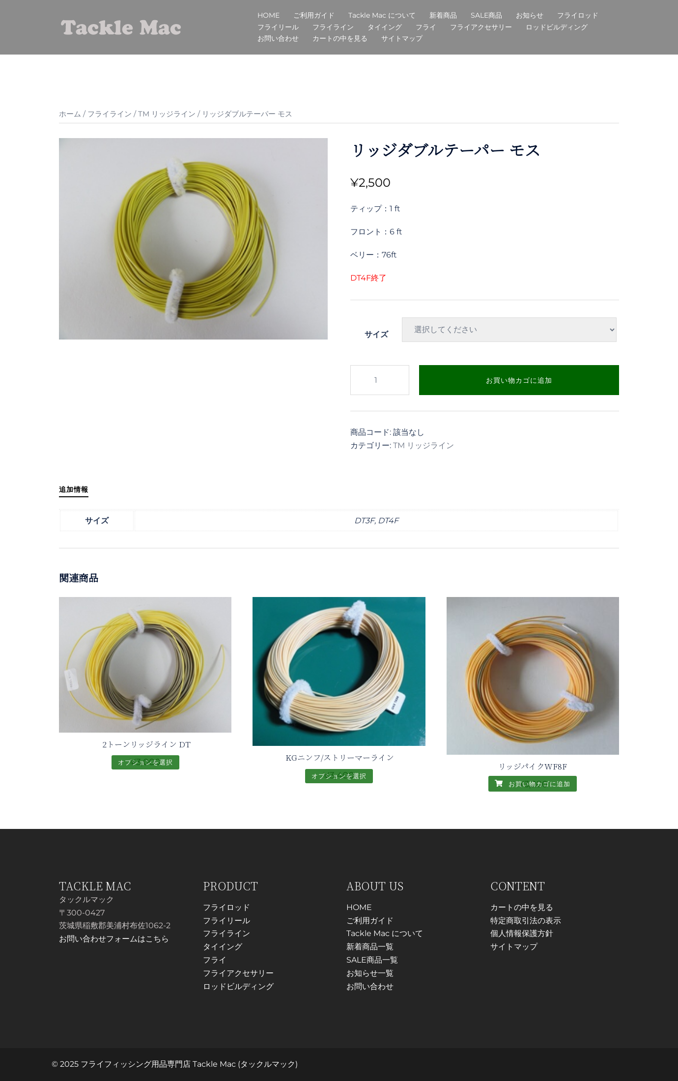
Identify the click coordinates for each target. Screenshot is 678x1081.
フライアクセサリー (481, 27)
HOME (268, 15)
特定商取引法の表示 (525, 920)
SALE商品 (486, 15)
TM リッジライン (167, 114)
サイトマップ (402, 38)
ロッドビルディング (557, 27)
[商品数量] (379, 380)
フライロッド (577, 15)
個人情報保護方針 (521, 933)
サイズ (376, 334)
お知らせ (529, 15)
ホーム (70, 114)
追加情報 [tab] (73, 489)
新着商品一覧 (370, 946)
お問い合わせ (278, 38)
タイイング (384, 27)
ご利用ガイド (314, 15)
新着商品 (443, 15)
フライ (426, 27)
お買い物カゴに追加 (519, 380)
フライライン (333, 27)
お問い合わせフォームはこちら (114, 938)
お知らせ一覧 (370, 973)
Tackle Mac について (382, 15)
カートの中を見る (339, 38)
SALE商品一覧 (372, 960)
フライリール (278, 27)
